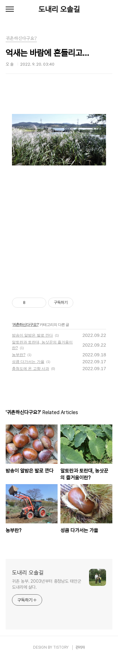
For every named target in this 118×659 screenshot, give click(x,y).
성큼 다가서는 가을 (28, 361)
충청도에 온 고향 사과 (30, 368)
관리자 (80, 647)
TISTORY (61, 647)
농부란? (18, 355)
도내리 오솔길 (59, 9)
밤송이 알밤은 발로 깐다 (32, 335)
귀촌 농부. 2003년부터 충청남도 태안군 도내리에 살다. (46, 584)
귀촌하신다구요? (25, 324)
